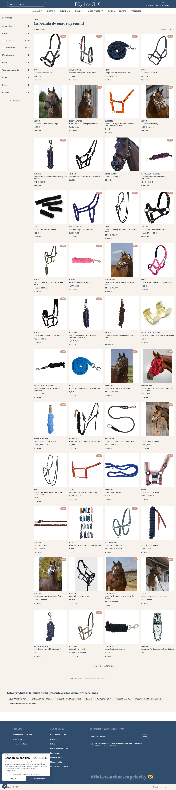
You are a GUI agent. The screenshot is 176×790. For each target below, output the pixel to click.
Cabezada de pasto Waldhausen (81, 230)
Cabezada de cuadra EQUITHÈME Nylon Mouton (120, 283)
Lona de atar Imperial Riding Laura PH (48, 649)
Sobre (52, 744)
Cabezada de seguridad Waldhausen (82, 73)
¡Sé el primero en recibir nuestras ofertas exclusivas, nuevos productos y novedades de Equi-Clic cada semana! (118, 745)
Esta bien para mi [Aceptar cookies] (21, 779)
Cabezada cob (104, 699)
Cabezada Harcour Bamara (79, 596)
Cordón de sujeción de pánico (45, 441)
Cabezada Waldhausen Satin (115, 545)
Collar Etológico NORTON (114, 492)
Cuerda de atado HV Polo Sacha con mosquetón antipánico (82, 336)
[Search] (26, 4)
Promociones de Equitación (23, 735)
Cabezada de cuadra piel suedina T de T (84, 492)
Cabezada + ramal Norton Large (46, 124)
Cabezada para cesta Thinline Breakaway (84, 177)
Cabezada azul (122, 699)
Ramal (89, 699)
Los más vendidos (20, 744)
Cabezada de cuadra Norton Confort (47, 596)
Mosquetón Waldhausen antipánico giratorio (157, 649)
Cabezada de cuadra (42, 699)
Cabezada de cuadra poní (69, 699)
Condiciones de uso (58, 735)
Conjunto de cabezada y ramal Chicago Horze (48, 283)
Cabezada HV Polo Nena (78, 649)
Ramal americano (40, 545)
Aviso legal (54, 739)
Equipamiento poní (18, 699)
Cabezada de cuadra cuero (148, 699)
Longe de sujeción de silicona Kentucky (119, 441)
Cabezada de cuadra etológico (24, 703)
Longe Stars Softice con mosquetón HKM (84, 388)
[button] (5, 786)
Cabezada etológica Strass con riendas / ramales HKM (49, 493)
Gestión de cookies (160, 787)
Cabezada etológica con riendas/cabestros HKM (121, 231)
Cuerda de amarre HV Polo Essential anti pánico (120, 336)
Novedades (17, 739)
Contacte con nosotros (59, 766)
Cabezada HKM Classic (149, 73)
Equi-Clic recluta (56, 757)
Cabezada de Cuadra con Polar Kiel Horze (49, 335)
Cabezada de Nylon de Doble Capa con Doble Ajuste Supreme (119, 125)
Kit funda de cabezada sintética (45, 230)
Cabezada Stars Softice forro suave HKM (156, 282)
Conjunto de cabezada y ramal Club (154, 596)
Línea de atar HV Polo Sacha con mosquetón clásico (50, 178)
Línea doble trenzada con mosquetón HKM (85, 545)
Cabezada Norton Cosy (149, 124)
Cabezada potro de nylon (150, 441)
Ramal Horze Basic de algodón (80, 282)
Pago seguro (55, 753)
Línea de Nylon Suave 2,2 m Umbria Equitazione (47, 389)
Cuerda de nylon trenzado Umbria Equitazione (153, 178)
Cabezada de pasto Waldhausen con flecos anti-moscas (157, 389)
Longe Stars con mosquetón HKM (117, 73)
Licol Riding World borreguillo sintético (83, 124)
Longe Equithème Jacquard (115, 649)
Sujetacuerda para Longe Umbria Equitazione (157, 335)
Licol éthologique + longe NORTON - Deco (85, 441)
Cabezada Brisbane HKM (43, 73)
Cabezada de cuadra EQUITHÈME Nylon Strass (120, 597)
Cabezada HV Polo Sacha (150, 492)
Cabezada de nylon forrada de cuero (154, 230)
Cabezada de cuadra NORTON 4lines (118, 388)
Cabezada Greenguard (113, 177)
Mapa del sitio (56, 762)
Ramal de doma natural (149, 545)
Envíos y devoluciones (59, 748)
